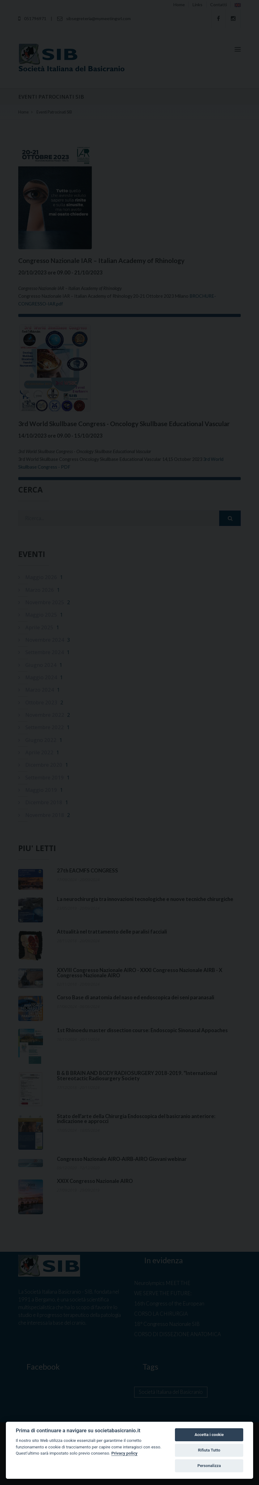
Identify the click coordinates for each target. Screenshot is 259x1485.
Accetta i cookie (208, 1434)
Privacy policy (124, 1453)
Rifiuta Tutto (209, 1450)
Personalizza (209, 1465)
